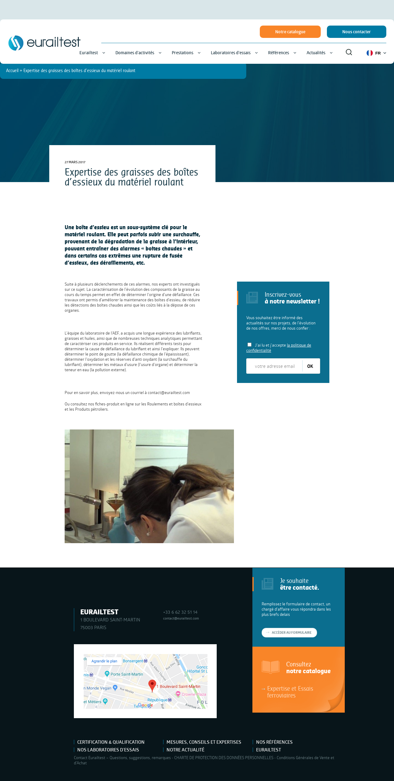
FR (376, 53)
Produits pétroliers (91, 409)
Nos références (274, 742)
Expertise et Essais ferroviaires (290, 691)
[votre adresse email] (274, 366)
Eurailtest (268, 749)
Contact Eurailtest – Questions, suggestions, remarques (122, 757)
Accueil (12, 70)
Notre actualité (185, 749)
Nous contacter (356, 32)
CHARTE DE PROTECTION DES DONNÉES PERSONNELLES (223, 757)
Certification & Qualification (111, 742)
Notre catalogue (290, 32)
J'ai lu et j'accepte (278, 347)
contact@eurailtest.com (169, 392)
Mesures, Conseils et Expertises (204, 742)
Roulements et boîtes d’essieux (174, 404)
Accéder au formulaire (292, 632)
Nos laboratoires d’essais (108, 749)
